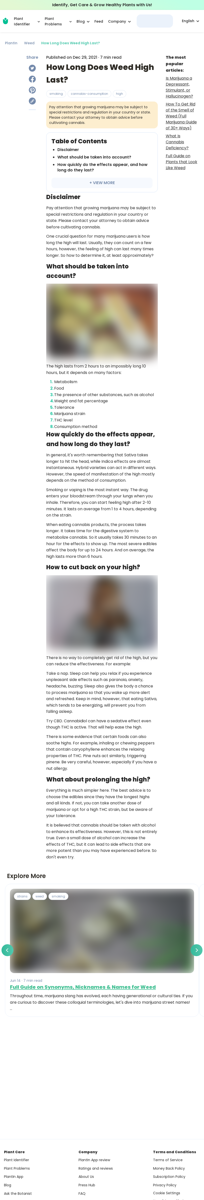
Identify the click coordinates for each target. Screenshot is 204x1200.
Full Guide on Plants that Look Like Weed (181, 162)
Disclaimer (68, 150)
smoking (56, 94)
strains (22, 896)
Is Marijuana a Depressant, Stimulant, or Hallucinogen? (179, 87)
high (119, 94)
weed (40, 896)
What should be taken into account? (94, 157)
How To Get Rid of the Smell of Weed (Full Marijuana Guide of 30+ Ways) (181, 116)
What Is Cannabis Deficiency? (177, 142)
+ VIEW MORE (102, 183)
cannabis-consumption (89, 94)
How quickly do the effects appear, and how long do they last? (102, 167)
